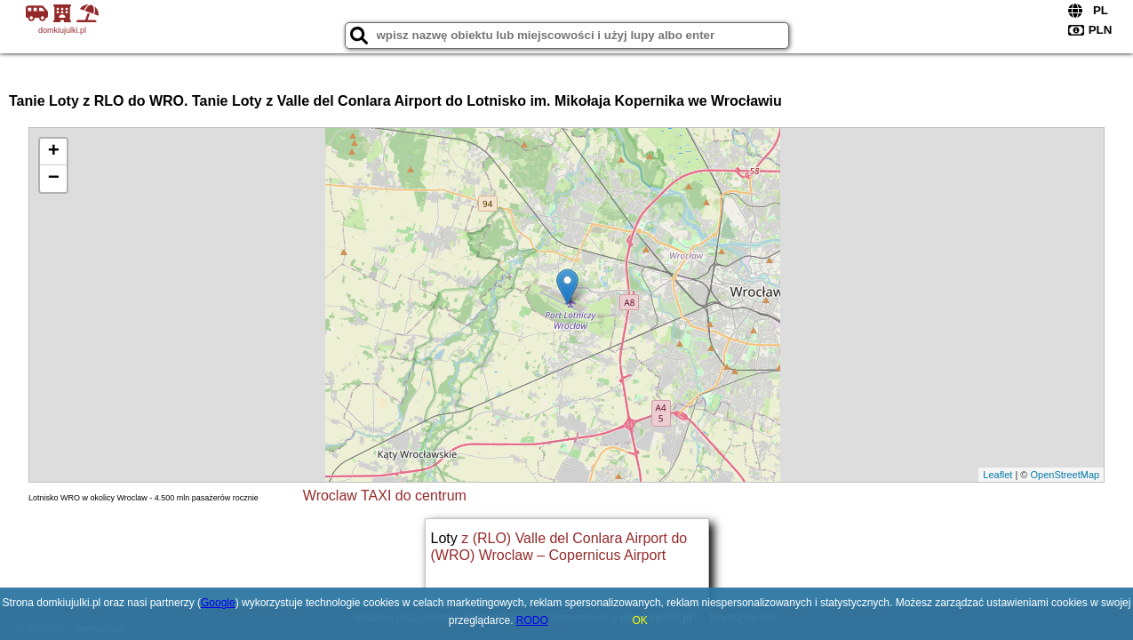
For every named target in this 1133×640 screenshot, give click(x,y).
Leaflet (997, 474)
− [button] (54, 178)
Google (218, 602)
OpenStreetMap (1064, 474)
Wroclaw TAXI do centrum (385, 495)
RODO (532, 620)
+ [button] (54, 152)
